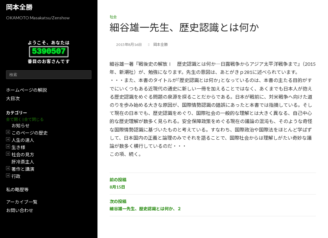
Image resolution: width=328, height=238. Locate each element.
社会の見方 (22, 154)
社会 (113, 16)
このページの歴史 (29, 132)
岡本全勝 (19, 7)
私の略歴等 (17, 189)
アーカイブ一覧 (21, 202)
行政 (16, 176)
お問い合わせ (19, 210)
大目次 (13, 98)
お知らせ (20, 125)
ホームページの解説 (26, 90)
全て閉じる (34, 119)
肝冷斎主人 (22, 161)
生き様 (18, 147)
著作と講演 (22, 169)
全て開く (14, 119)
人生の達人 (22, 140)
